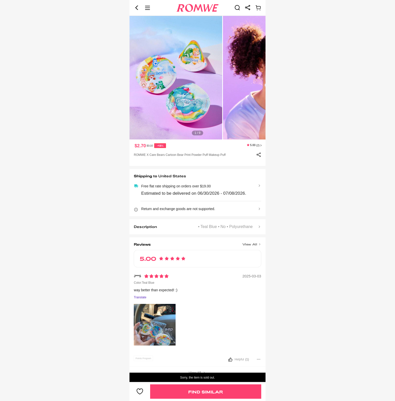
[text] (197, 77)
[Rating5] (156, 276)
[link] (237, 8)
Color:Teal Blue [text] (144, 282)
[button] (137, 8)
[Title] (197, 242)
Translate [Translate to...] (140, 297)
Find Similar (205, 391)
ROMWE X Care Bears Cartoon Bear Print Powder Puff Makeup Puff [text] (179, 155)
